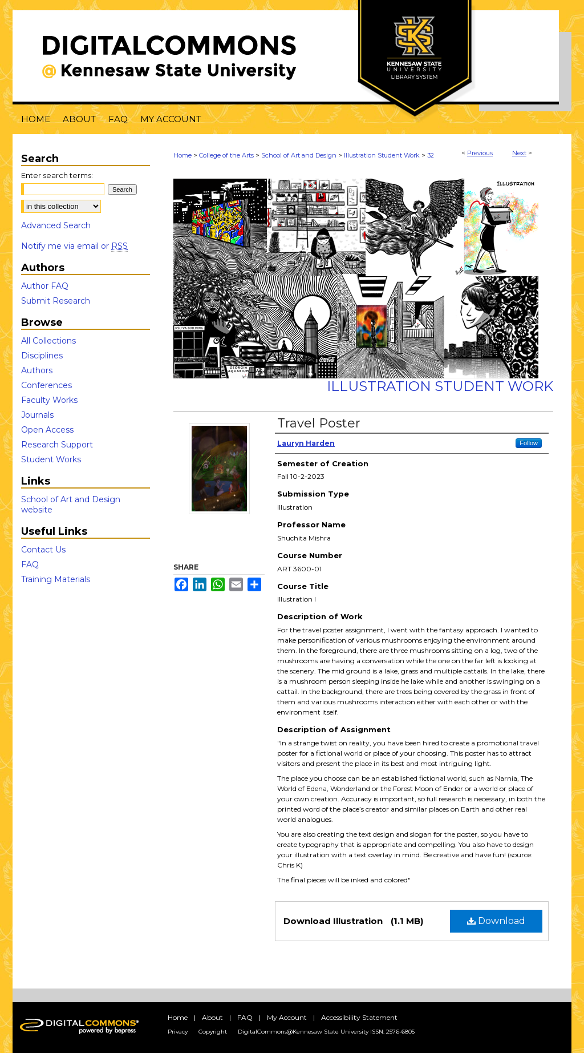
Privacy (178, 1031)
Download (496, 920)
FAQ (30, 564)
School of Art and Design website (70, 504)
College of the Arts (226, 155)
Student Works (51, 459)
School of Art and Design (298, 155)
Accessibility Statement (359, 1017)
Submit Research (55, 301)
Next (519, 153)
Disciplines (42, 355)
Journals (37, 415)
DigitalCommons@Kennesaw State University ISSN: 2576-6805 (326, 1031)
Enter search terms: (57, 175)
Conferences (46, 385)
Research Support (57, 444)
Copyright (212, 1031)
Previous (480, 153)
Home (182, 155)
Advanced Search (56, 225)
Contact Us (43, 549)
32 (430, 155)
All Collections (48, 341)
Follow (529, 442)
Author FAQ (44, 286)
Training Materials (55, 579)
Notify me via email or (74, 246)
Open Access (47, 430)
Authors (36, 370)
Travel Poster (318, 423)
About (212, 1017)
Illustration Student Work (382, 155)
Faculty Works (49, 400)
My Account (287, 1017)
